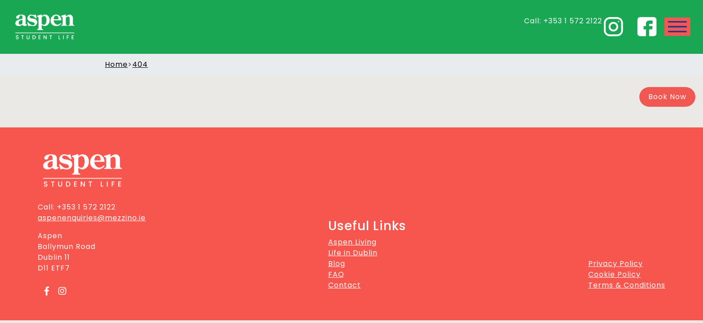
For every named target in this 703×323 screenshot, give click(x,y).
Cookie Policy (614, 274)
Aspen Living (352, 242)
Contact (344, 285)
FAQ (336, 274)
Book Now (667, 97)
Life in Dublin (353, 253)
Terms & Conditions (626, 285)
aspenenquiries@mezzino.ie (92, 218)
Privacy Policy (615, 263)
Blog (336, 263)
